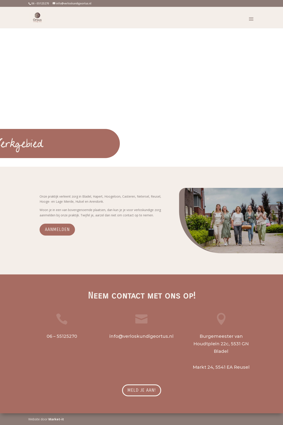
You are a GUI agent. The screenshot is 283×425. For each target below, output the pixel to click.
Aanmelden (57, 229)
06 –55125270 (40, 3)
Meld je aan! (141, 390)
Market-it (56, 419)
